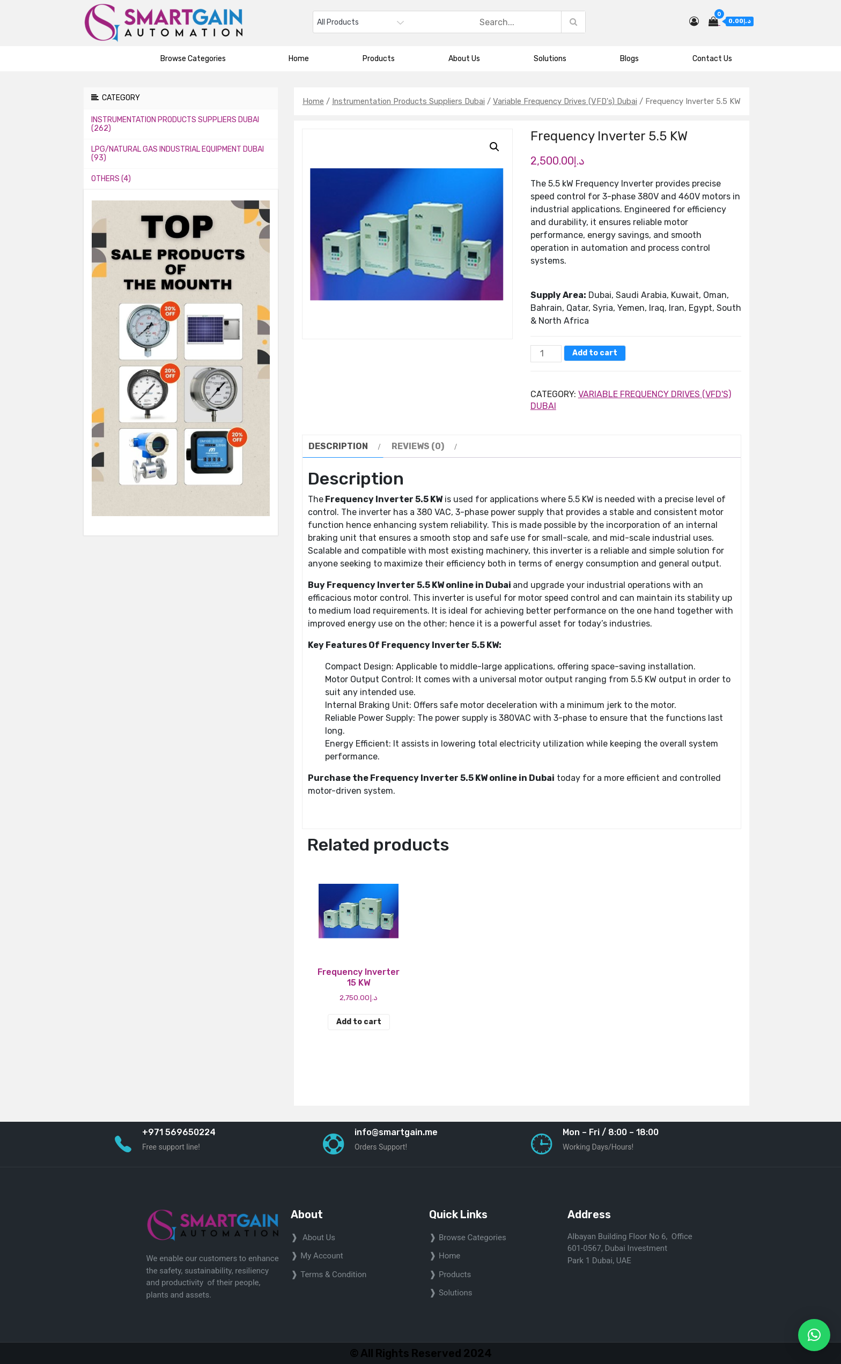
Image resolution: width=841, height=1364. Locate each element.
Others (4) (111, 178)
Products (379, 58)
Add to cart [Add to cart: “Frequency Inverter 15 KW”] (358, 1021)
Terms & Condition (333, 1274)
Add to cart (594, 352)
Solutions (550, 58)
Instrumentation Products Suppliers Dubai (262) (175, 124)
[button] (494, 146)
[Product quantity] (546, 353)
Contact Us (712, 58)
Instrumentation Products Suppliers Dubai (408, 101)
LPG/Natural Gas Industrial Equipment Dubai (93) (177, 153)
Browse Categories (197, 58)
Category (115, 97)
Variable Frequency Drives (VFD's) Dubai (565, 101)
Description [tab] (338, 446)
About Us (464, 58)
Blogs (629, 58)
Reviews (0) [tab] (418, 446)
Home (299, 58)
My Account (321, 1256)
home (449, 1256)
